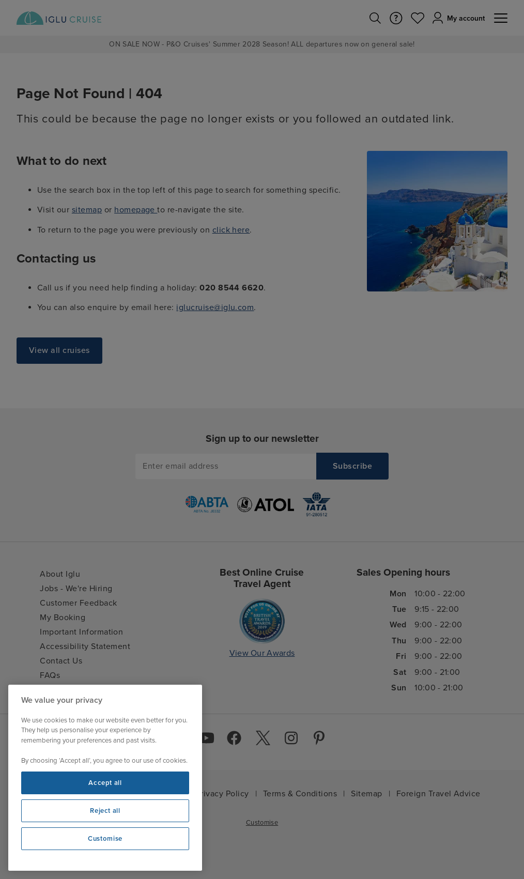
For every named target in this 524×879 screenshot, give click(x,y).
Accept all (105, 783)
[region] (105, 778)
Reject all (105, 811)
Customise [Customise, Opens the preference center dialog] (105, 839)
